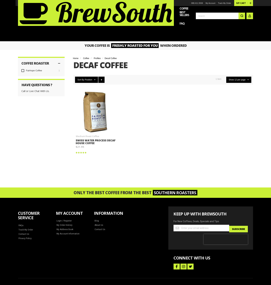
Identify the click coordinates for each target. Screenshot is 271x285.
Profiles (97, 36)
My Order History (64, 202)
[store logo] (42, 9)
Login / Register (64, 198)
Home (75, 36)
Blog (97, 198)
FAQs (21, 203)
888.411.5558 (197, 3)
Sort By (80, 57)
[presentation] (226, 216)
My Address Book (65, 207)
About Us (99, 202)
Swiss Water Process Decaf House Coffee (91, 119)
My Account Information (67, 211)
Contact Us (23, 211)
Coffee (86, 36)
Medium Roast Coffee (87, 113)
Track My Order (224, 3)
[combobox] (220, 12)
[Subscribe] (238, 205)
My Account (210, 3)
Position (89, 57)
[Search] (242, 12)
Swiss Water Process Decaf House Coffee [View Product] (96, 89)
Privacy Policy (24, 216)
